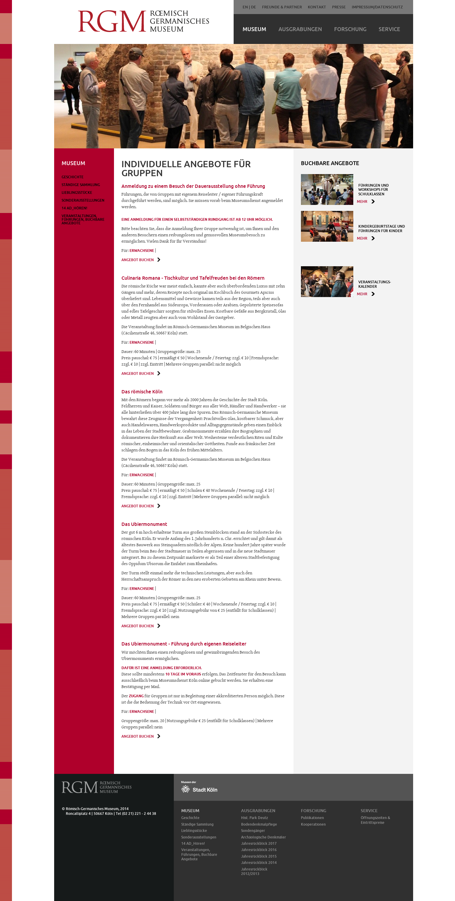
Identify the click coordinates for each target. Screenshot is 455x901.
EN (245, 7)
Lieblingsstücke (77, 192)
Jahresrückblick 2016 (259, 850)
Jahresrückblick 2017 (259, 843)
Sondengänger (253, 830)
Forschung (350, 29)
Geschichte (72, 177)
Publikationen (312, 818)
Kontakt (317, 7)
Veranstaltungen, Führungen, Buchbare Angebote (83, 219)
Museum (254, 29)
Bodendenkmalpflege (259, 824)
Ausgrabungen (300, 29)
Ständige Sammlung (81, 185)
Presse (339, 7)
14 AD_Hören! (74, 208)
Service (389, 29)
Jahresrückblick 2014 (259, 863)
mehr (362, 201)
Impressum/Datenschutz (377, 7)
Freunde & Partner (282, 7)
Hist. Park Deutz (254, 818)
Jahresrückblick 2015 (259, 856)
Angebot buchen (137, 260)
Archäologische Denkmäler (263, 837)
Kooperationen (313, 824)
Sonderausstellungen (83, 200)
